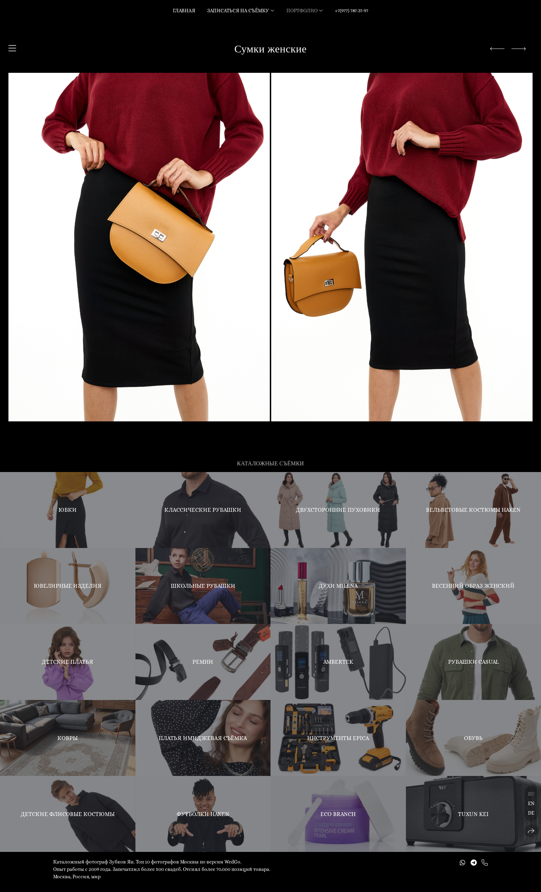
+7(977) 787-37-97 (351, 10)
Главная (184, 10)
